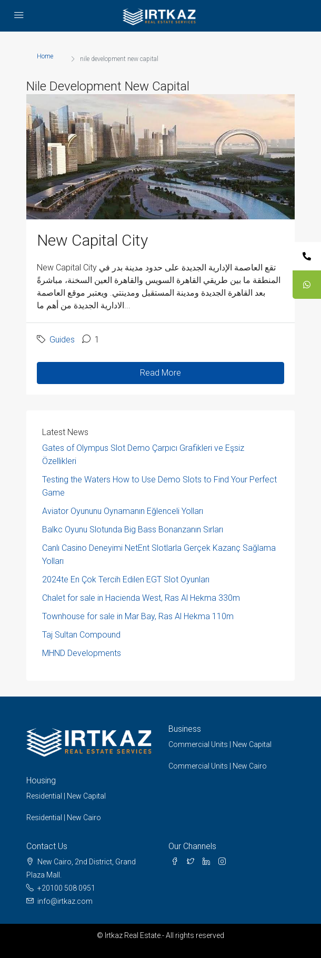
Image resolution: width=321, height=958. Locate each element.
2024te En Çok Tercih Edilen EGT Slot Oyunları (125, 579)
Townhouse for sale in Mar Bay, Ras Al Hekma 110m (138, 616)
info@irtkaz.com (65, 901)
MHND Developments (81, 653)
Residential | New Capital (66, 796)
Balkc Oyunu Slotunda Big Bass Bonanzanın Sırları (132, 530)
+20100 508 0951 (66, 888)
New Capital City (92, 240)
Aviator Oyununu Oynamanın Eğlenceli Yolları (122, 511)
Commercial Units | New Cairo (217, 766)
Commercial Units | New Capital (220, 744)
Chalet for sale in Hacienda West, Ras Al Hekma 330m (141, 598)
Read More (160, 373)
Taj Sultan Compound (81, 635)
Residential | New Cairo (63, 817)
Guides (62, 340)
